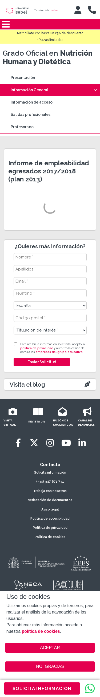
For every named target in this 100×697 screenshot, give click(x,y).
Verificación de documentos (50, 500)
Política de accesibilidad (50, 518)
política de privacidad (36, 348)
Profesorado (22, 127)
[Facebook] (18, 443)
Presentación (23, 77)
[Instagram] (50, 443)
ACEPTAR (50, 647)
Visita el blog (27, 384)
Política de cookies (50, 537)
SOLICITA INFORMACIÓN (42, 688)
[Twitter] (34, 443)
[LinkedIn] (82, 443)
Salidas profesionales (30, 114)
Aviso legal (50, 509)
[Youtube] (66, 443)
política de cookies (41, 631)
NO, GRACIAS (50, 666)
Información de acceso (32, 102)
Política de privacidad (50, 528)
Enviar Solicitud (41, 362)
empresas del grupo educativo (59, 352)
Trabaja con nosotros (50, 491)
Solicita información (50, 472)
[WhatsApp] (89, 688)
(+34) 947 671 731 (50, 481)
